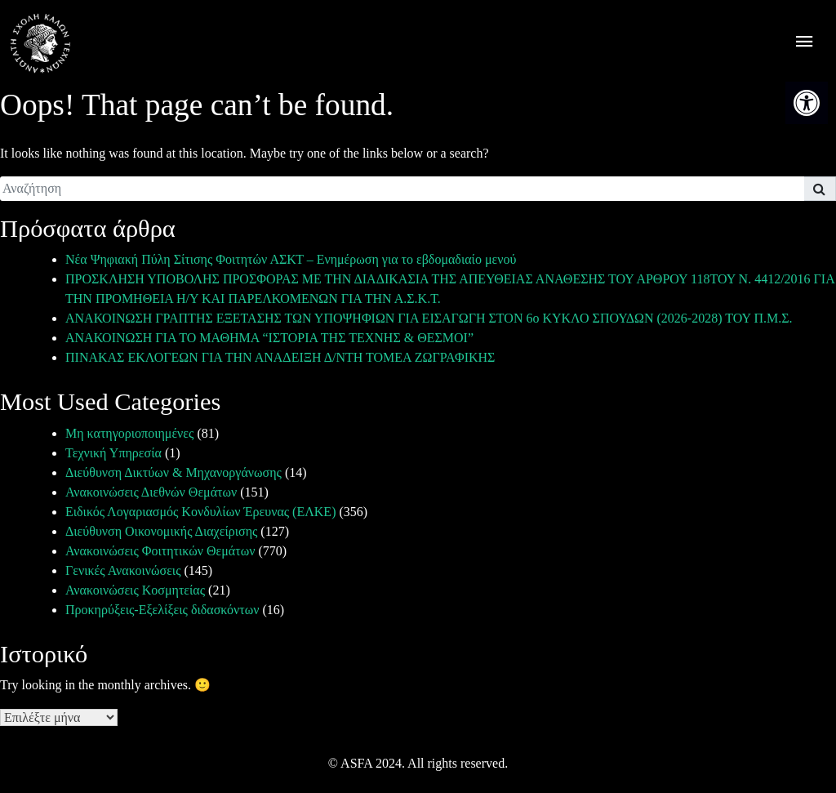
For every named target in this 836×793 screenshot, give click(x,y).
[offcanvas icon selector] (804, 43)
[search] (402, 188)
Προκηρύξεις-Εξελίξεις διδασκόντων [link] (162, 610)
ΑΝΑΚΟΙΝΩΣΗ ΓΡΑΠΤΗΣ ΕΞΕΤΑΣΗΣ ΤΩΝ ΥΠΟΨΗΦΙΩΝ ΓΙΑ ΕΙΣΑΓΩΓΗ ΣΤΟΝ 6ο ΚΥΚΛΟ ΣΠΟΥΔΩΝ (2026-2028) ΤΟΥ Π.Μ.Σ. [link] (429, 318)
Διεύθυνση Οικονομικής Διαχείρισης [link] (161, 531)
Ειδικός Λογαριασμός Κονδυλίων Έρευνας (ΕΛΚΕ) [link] (200, 512)
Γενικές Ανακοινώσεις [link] (123, 570)
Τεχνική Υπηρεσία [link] (113, 453)
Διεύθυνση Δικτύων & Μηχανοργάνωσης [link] (173, 472)
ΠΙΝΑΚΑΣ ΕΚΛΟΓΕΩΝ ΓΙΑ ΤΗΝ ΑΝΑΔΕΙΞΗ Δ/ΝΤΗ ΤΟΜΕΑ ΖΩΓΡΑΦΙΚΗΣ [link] (280, 357)
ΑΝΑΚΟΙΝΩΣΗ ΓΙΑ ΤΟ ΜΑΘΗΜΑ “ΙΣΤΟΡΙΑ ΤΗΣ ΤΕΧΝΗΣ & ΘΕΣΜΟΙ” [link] (269, 338)
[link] (806, 103)
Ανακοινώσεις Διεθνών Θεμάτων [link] (151, 492)
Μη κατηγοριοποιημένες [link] (129, 433)
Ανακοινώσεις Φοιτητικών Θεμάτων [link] (160, 551)
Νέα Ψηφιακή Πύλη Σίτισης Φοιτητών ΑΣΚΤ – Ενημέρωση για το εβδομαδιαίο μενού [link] (290, 259)
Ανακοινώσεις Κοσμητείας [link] (135, 590)
